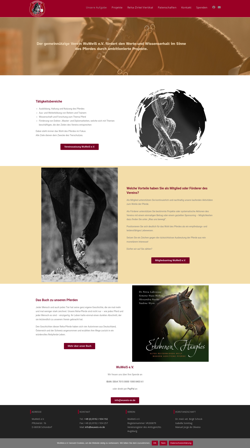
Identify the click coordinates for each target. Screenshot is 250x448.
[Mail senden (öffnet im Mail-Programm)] (219, 7)
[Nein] (246, 443)
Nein (163, 443)
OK (154, 443)
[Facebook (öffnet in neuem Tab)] (214, 7)
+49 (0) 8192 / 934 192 (96, 418)
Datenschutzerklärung (180, 443)
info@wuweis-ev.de (95, 427)
